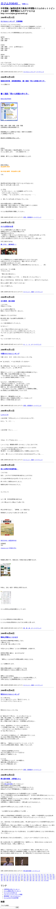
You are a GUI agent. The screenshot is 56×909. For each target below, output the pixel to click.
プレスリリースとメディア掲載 (13, 894)
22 (5, 876)
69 (31, 879)
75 (48, 879)
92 (42, 880)
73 (42, 879)
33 (36, 876)
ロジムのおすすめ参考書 (11, 898)
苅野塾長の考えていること (12, 889)
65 (19, 879)
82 (13, 880)
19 (50, 874)
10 (24, 874)
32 (33, 876)
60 (5, 879)
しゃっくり (4, 415)
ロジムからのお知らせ (10, 892)
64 (16, 879)
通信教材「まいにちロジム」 (12, 896)
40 (2, 877)
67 (25, 879)
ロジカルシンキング (29, 71)
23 (7, 876)
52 (36, 877)
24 (10, 876)
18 (47, 874)
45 (16, 877)
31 (31, 876)
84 (19, 880)
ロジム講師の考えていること (12, 891)
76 (51, 879)
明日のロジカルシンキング (10, 694)
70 (33, 879)
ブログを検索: (5, 905)
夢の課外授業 (8, 784)
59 (2, 879)
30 (28, 876)
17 (45, 874)
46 (19, 877)
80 (7, 880)
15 (39, 874)
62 (10, 879)
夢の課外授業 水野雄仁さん (11, 779)
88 (31, 880)
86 (25, 880)
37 (48, 876)
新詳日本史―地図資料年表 (8, 540)
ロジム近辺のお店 (7, 226)
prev (2, 874)
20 (53, 874)
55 (45, 877)
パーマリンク (40, 71)
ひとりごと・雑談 (28, 292)
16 (42, 874)
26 (16, 876)
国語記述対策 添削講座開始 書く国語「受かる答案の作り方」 (23, 81)
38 (51, 876)
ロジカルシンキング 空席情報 (11, 21)
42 (7, 877)
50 (31, 877)
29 (25, 876)
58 (54, 877)
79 (5, 880)
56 (48, 877)
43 (10, 877)
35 (42, 876)
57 (51, 877)
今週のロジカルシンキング (10, 353)
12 (30, 874)
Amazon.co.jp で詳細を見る (8, 548)
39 (54, 876)
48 (25, 877)
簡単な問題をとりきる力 (9, 637)
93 (45, 880)
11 (27, 874)
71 (36, 879)
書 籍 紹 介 (28, 628)
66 (22, 879)
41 (5, 877)
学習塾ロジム (25, 4)
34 (39, 876)
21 (2, 876)
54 (42, 877)
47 (22, 877)
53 (39, 877)
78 (2, 880)
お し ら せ (28, 344)
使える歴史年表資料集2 (10, 469)
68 (28, 879)
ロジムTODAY (11, 3)
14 (36, 874)
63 (13, 879)
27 (19, 876)
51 (33, 877)
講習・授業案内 (28, 217)
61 (7, 879)
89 (33, 880)
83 (16, 880)
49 (28, 877)
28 (22, 876)
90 (36, 880)
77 (54, 879)
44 (13, 877)
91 (39, 880)
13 (33, 874)
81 (10, 880)
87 (28, 880)
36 (45, 876)
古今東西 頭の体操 (8, 301)
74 (45, 879)
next (47, 880)
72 (39, 879)
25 (13, 876)
